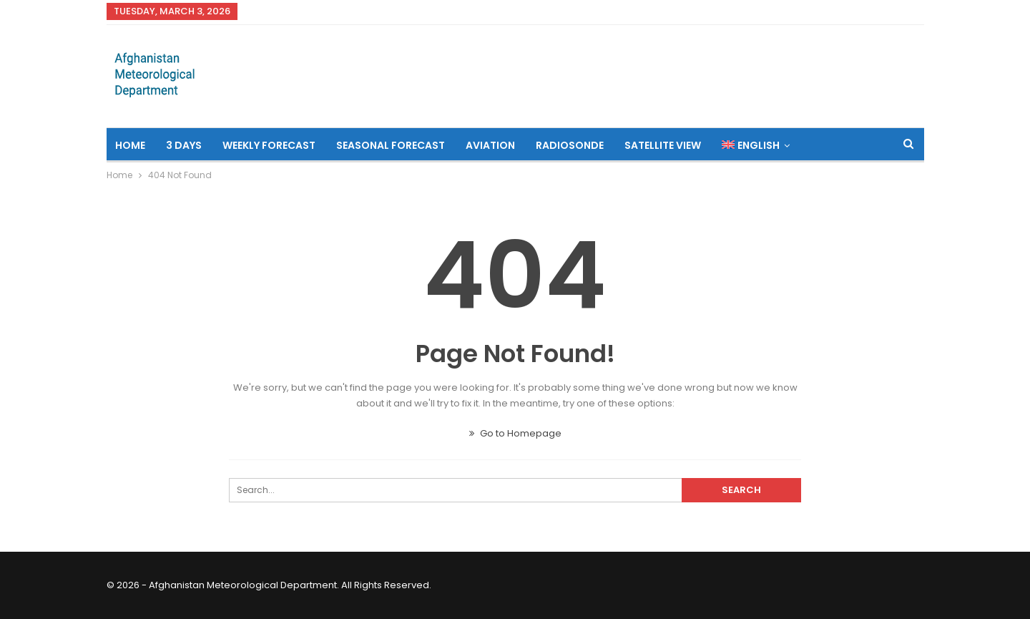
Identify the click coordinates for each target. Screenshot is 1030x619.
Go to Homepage (515, 433)
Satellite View (662, 145)
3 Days (184, 145)
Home (130, 145)
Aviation (490, 145)
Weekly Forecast (268, 145)
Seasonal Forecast (390, 145)
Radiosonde (570, 145)
